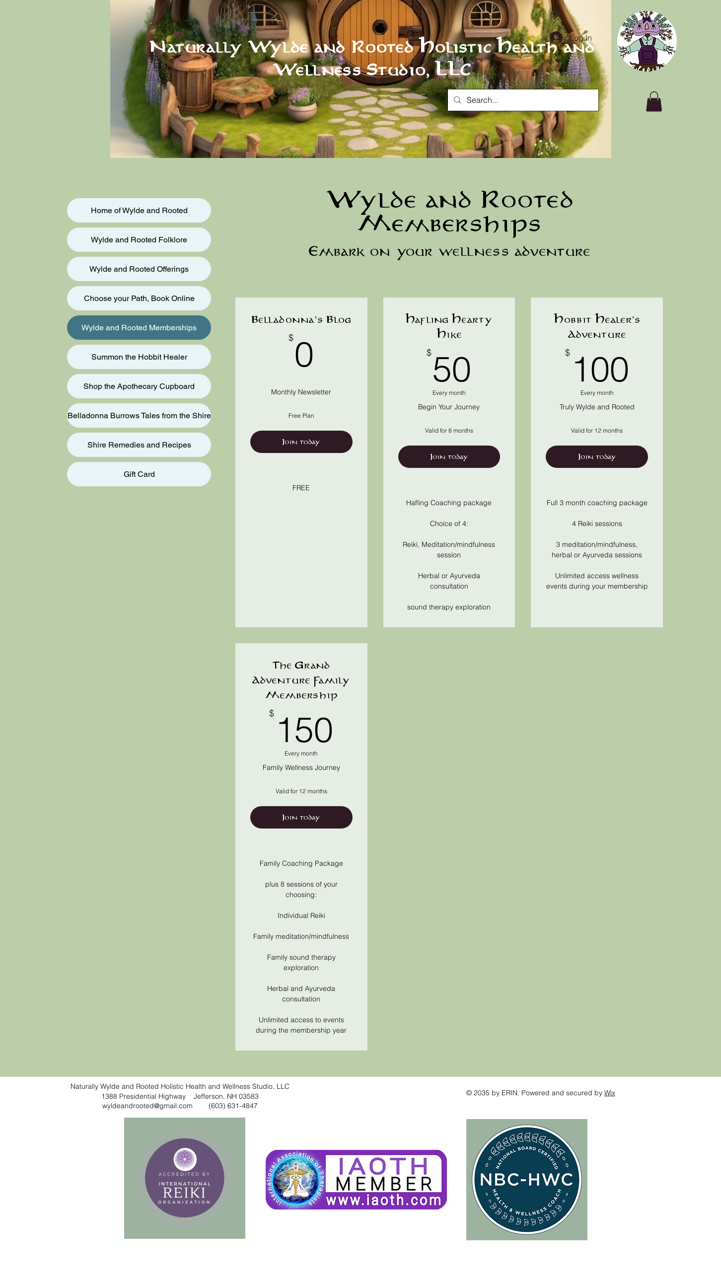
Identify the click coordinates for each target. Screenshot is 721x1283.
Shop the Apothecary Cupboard (139, 386)
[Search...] (522, 100)
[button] (654, 101)
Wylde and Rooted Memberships (139, 327)
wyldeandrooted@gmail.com (147, 1105)
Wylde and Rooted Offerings (139, 269)
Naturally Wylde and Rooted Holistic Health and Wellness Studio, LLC (371, 59)
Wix (609, 1092)
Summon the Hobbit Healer (139, 357)
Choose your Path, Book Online (139, 298)
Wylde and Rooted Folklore (139, 239)
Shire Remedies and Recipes (139, 445)
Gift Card (139, 474)
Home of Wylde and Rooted (139, 210)
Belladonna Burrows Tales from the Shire (139, 415)
